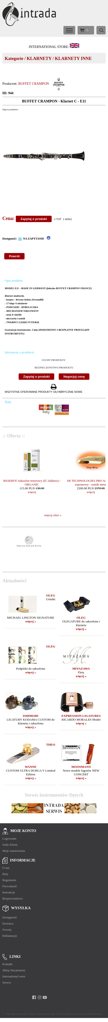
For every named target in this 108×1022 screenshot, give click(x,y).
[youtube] (45, 997)
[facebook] (34, 997)
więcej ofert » (52, 515)
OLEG (50, 595)
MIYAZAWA (81, 668)
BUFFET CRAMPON (33, 83)
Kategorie (14, 58)
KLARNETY (39, 58)
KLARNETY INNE (73, 58)
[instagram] (39, 997)
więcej (32, 492)
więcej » (30, 621)
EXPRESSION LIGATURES (81, 716)
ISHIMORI (30, 716)
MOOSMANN (81, 767)
